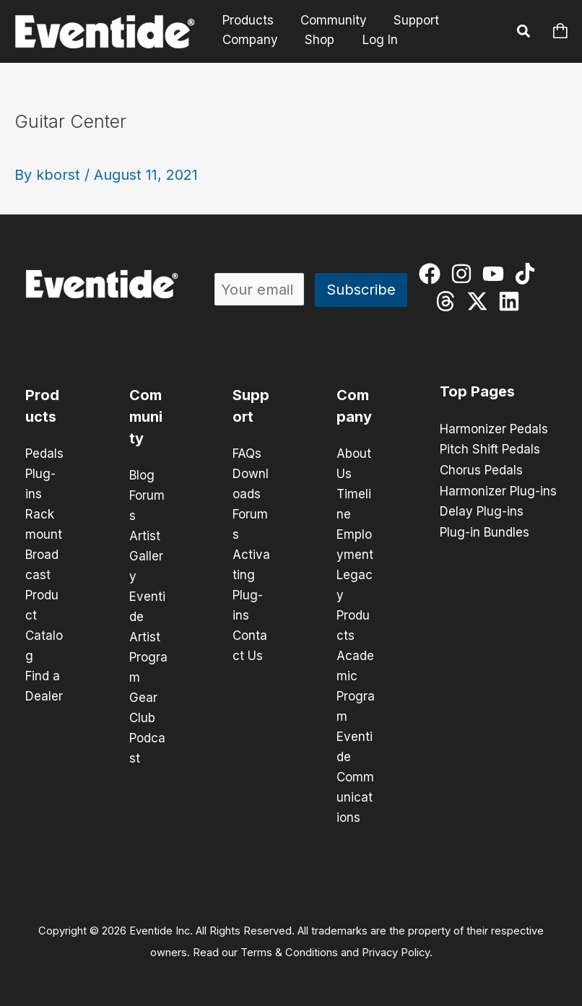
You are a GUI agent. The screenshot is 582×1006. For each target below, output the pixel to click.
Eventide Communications (355, 777)
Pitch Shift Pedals (490, 449)
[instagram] (465, 274)
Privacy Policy (396, 952)
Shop (316, 39)
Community (330, 20)
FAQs (247, 453)
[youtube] (496, 274)
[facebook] (433, 274)
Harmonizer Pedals (494, 429)
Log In (376, 39)
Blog (142, 475)
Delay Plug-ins (482, 510)
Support (411, 20)
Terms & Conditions (289, 952)
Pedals (44, 453)
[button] (524, 33)
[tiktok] (528, 274)
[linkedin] (512, 301)
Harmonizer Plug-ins (498, 489)
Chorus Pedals (481, 469)
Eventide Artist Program (148, 637)
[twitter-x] (480, 301)
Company (249, 39)
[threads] (449, 301)
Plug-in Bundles (484, 530)
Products (247, 20)
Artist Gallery (146, 556)
